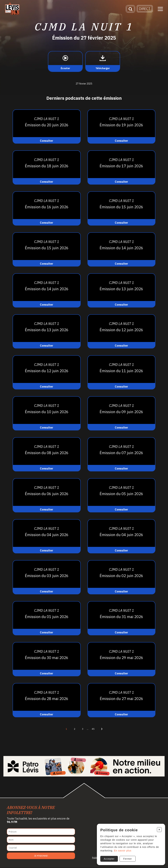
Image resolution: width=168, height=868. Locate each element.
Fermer (127, 858)
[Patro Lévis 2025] (84, 766)
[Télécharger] (102, 61)
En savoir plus (122, 850)
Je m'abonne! (41, 856)
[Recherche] (130, 9)
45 (93, 728)
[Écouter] (65, 61)
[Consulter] (46, 126)
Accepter (108, 858)
